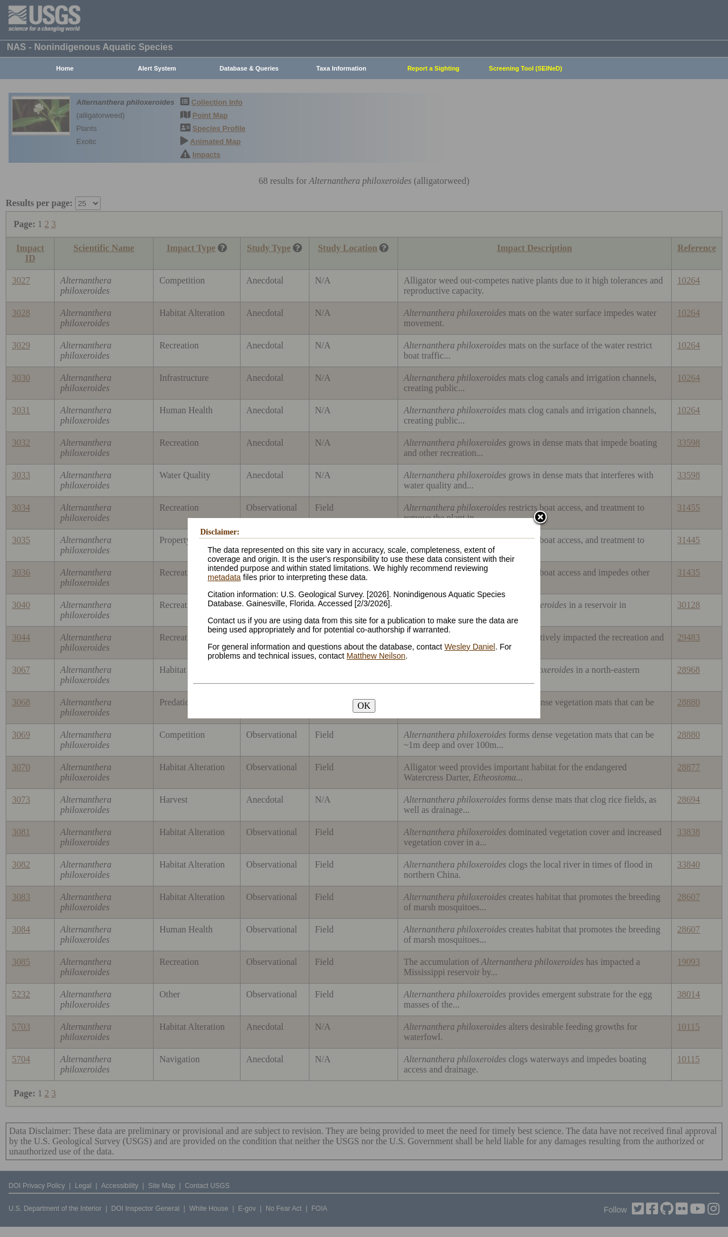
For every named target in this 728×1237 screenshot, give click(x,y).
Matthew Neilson (376, 655)
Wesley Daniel (469, 646)
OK (363, 705)
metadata (224, 577)
